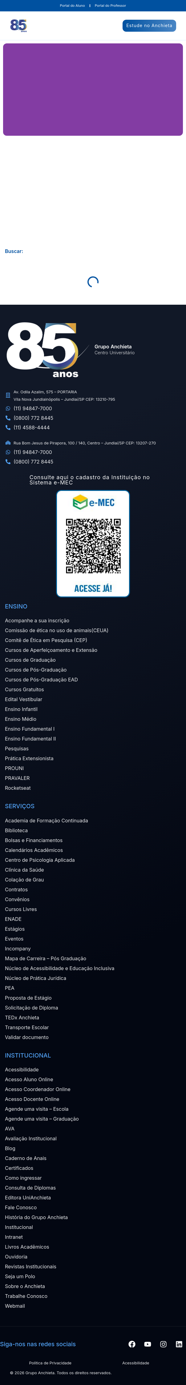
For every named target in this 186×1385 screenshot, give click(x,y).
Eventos (14, 939)
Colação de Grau (24, 880)
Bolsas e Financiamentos (34, 840)
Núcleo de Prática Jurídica (35, 978)
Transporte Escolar (27, 1027)
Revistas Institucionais (30, 1266)
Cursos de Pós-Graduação (36, 670)
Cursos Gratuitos (24, 689)
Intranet (14, 1237)
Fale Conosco (21, 1207)
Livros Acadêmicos (27, 1247)
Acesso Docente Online (32, 1099)
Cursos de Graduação (30, 660)
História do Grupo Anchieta (36, 1217)
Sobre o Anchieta (25, 1286)
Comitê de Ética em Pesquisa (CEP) (46, 640)
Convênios (17, 899)
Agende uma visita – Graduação (42, 1119)
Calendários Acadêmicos (34, 850)
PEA (9, 988)
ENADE (13, 919)
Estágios (15, 929)
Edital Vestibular (23, 699)
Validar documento (27, 1037)
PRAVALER (17, 778)
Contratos (16, 889)
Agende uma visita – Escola (36, 1109)
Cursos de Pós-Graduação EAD (41, 679)
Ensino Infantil (21, 709)
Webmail (15, 1306)
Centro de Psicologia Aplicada (40, 860)
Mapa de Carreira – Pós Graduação (45, 958)
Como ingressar (23, 1178)
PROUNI (14, 768)
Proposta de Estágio (28, 998)
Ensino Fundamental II (30, 739)
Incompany (18, 948)
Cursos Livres (21, 909)
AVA (9, 1129)
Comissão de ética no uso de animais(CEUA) (56, 630)
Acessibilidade (22, 1069)
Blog (10, 1148)
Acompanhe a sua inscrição (37, 620)
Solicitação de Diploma (31, 1008)
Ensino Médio (20, 719)
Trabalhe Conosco (26, 1296)
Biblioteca (16, 830)
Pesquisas (17, 748)
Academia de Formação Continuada (46, 820)
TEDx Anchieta (22, 1017)
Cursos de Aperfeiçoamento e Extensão (51, 650)
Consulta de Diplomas (30, 1188)
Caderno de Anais (25, 1158)
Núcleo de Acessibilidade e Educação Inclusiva (59, 968)
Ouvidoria (16, 1257)
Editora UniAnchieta (28, 1197)
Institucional (19, 1227)
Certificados (19, 1168)
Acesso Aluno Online (29, 1079)
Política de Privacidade (50, 1363)
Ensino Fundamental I (30, 729)
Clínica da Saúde (24, 870)
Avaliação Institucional (31, 1138)
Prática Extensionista (29, 758)
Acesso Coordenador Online (38, 1089)
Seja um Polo (20, 1276)
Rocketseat (18, 788)
